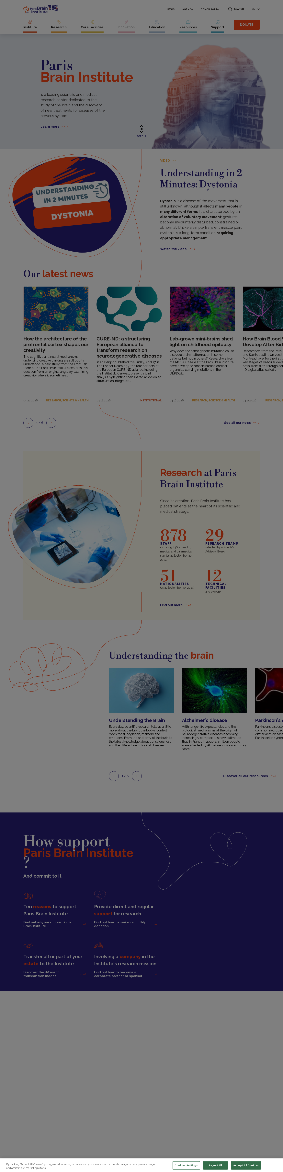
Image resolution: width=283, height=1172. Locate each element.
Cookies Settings (186, 1165)
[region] (141, 1165)
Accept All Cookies (246, 1165)
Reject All (215, 1165)
